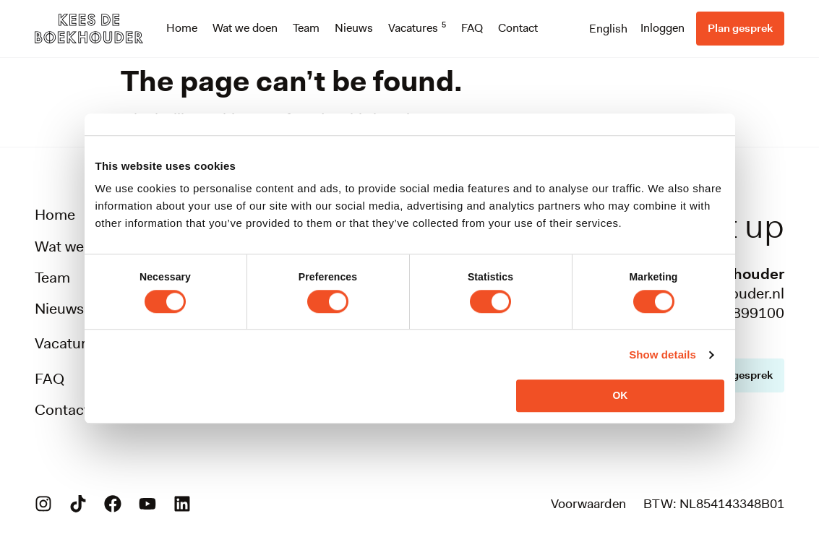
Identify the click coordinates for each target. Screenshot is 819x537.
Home (181, 27)
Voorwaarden (588, 503)
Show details (662, 354)
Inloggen (662, 27)
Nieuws (354, 27)
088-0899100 (738, 313)
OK (619, 395)
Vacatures (417, 28)
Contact (518, 27)
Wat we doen (245, 27)
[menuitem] (608, 28)
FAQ (472, 27)
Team (306, 27)
